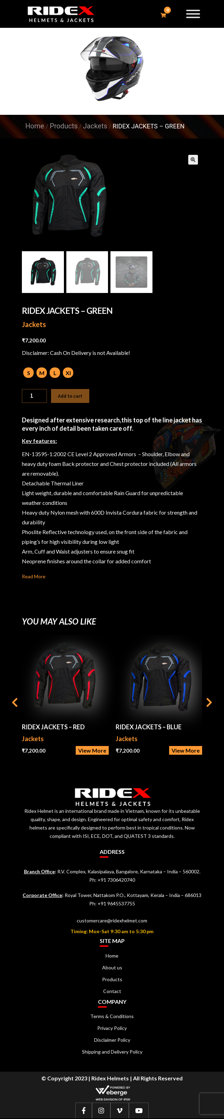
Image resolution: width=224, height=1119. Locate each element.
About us (112, 968)
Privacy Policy (112, 1029)
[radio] (28, 373)
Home (34, 126)
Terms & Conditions (112, 1017)
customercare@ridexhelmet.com (112, 921)
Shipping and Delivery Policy (112, 1052)
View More (92, 751)
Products (112, 980)
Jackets (34, 325)
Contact (112, 992)
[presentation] (14, 704)
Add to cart (70, 397)
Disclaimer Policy (112, 1040)
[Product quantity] (34, 397)
